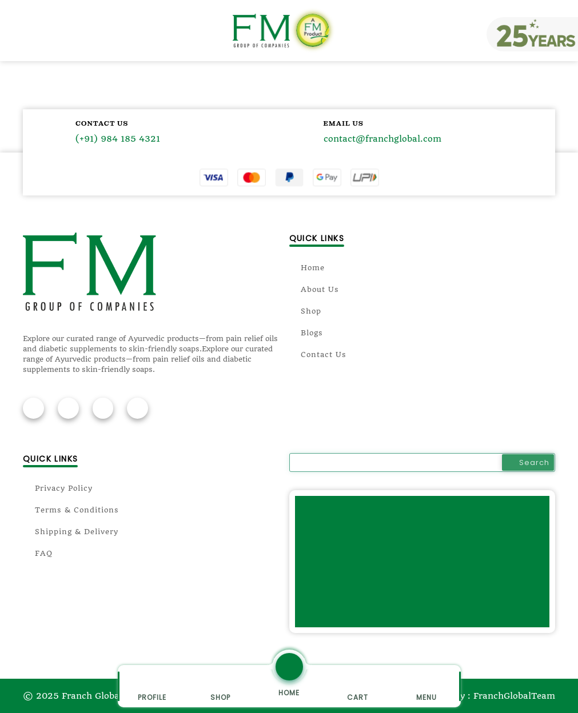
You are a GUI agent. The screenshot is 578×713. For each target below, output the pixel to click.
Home (307, 267)
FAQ (38, 553)
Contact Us (318, 354)
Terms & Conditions (71, 510)
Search (528, 462)
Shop (305, 311)
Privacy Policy (58, 488)
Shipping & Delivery (70, 531)
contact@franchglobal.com (382, 139)
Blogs (306, 333)
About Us (314, 289)
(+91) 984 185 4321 (117, 139)
